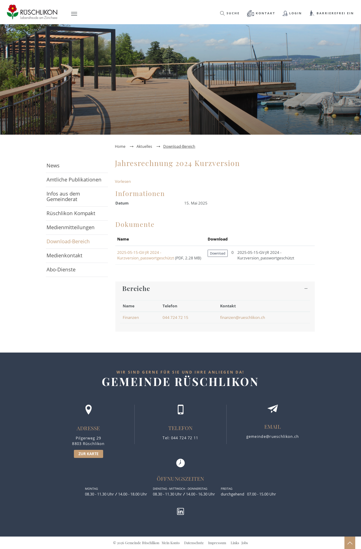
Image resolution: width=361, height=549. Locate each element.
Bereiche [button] (136, 288)
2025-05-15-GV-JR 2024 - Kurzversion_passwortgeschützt (145, 255)
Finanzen (131, 317)
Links (235, 542)
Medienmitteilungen (71, 227)
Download (217, 253)
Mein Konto (171, 542)
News (53, 165)
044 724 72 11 (184, 437)
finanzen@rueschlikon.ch (242, 317)
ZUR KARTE (89, 453)
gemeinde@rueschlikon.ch (272, 436)
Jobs (245, 542)
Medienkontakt (64, 255)
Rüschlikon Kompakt (71, 213)
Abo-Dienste (61, 269)
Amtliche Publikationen (74, 179)
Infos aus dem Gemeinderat (63, 196)
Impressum (217, 542)
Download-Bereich (77, 241)
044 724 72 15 (175, 317)
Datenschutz (194, 542)
